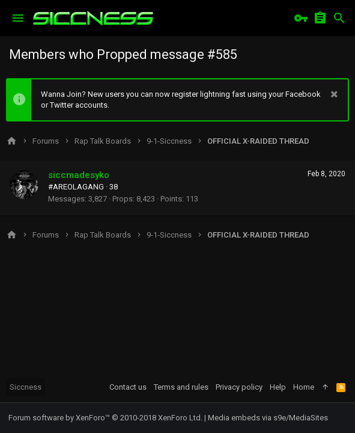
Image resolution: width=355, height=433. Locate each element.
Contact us (128, 387)
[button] (18, 18)
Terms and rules (181, 387)
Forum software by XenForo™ (105, 417)
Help (278, 387)
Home (303, 387)
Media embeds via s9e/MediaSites (268, 417)
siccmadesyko (78, 175)
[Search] (339, 18)
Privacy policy (239, 387)
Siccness (25, 387)
